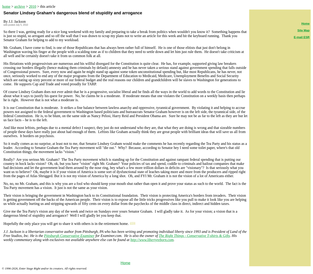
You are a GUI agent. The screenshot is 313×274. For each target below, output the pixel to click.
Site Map (303, 30)
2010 (32, 6)
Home (125, 263)
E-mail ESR (302, 37)
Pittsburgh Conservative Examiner (69, 236)
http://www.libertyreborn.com (151, 240)
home (6, 6)
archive (19, 6)
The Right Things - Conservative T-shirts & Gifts (194, 236)
